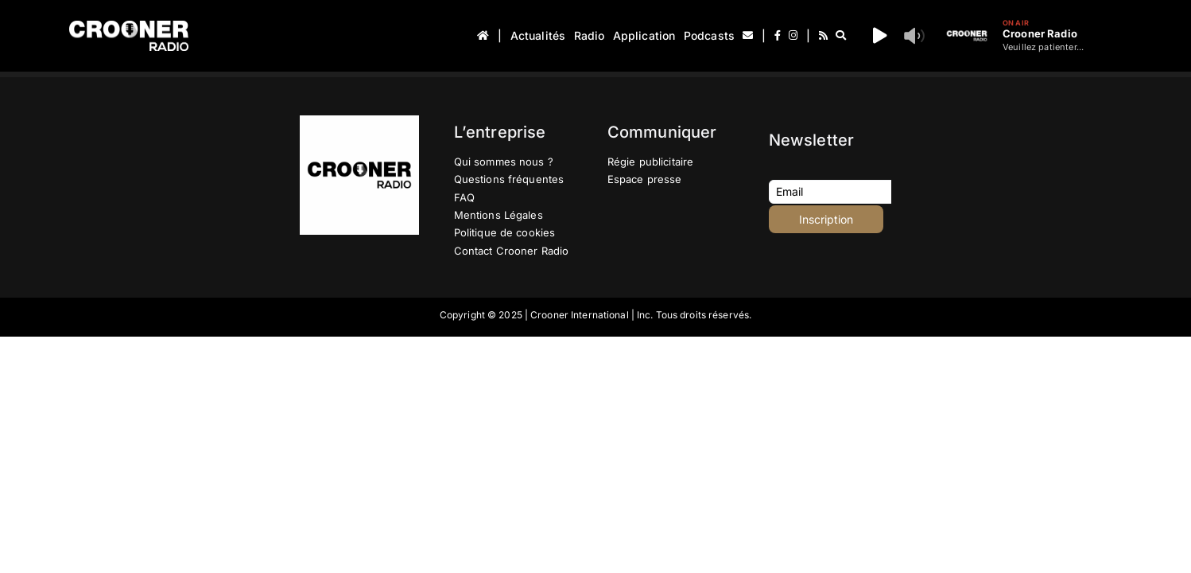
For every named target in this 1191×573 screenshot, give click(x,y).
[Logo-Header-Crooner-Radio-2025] (128, 26)
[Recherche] (841, 36)
